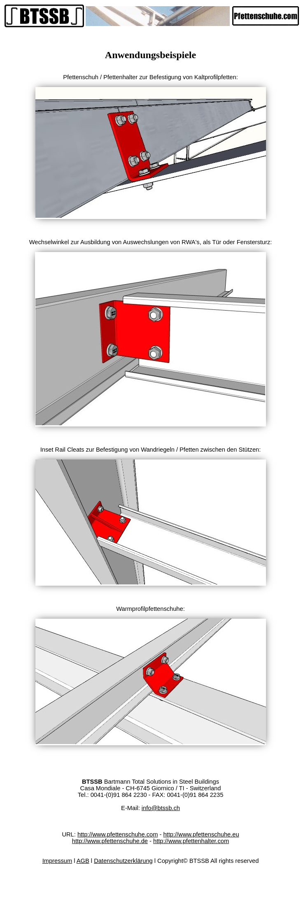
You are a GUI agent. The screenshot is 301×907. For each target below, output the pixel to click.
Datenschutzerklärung (123, 861)
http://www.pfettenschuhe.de (110, 841)
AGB (83, 861)
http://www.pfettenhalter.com (191, 841)
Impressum (57, 861)
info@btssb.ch (161, 808)
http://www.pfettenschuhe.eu (201, 834)
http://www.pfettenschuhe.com (117, 834)
